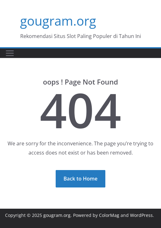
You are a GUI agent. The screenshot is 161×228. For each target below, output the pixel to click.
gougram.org (58, 20)
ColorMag (109, 215)
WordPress (141, 215)
